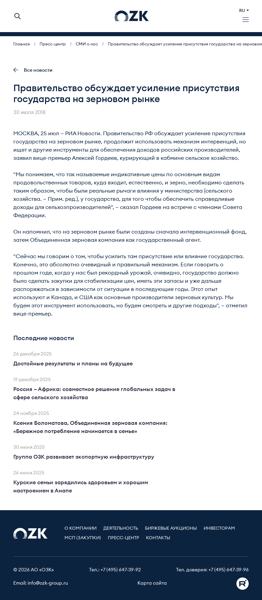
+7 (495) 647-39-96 (228, 570)
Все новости (33, 70)
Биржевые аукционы (171, 528)
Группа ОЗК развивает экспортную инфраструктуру (83, 457)
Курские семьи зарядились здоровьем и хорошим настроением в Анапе (80, 486)
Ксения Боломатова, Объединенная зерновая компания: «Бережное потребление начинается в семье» (90, 427)
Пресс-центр (123, 538)
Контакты (158, 538)
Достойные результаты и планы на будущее (73, 363)
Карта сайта (152, 583)
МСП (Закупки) (82, 538)
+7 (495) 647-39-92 (121, 570)
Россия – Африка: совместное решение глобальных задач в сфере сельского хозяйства (94, 393)
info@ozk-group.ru (48, 583)
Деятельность (120, 528)
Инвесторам (219, 528)
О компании (80, 528)
